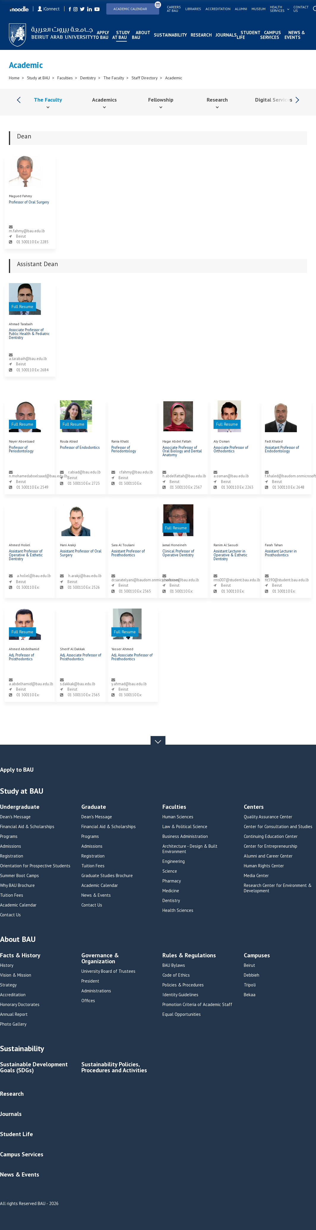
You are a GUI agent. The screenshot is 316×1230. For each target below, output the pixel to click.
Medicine (170, 890)
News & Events (295, 35)
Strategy (8, 985)
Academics (104, 99)
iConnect (49, 8)
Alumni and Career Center (268, 856)
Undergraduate (20, 807)
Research (201, 35)
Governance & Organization (100, 958)
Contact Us (10, 915)
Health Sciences (177, 910)
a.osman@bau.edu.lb (231, 475)
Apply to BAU (101, 35)
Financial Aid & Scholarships (27, 826)
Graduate (93, 807)
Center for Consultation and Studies (278, 826)
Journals (226, 35)
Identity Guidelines (180, 994)
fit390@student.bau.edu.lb (287, 579)
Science (169, 871)
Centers (254, 807)
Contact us (301, 8)
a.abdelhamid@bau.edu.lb (31, 683)
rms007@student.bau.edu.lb (237, 579)
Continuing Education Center (271, 836)
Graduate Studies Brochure (107, 875)
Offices (88, 1000)
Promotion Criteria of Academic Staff (197, 1004)
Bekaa (249, 994)
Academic (173, 78)
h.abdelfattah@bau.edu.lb (184, 475)
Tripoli (250, 985)
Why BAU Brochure (17, 885)
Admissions (10, 846)
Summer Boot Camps (19, 875)
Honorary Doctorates (20, 1004)
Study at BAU (121, 35)
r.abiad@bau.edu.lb (84, 472)
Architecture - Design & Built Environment (189, 849)
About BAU (141, 35)
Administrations (96, 991)
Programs (9, 836)
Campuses (257, 955)
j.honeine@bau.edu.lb (180, 579)
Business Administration (185, 836)
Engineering (173, 861)
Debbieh (251, 975)
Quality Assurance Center (268, 817)
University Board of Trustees (108, 971)
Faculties (65, 78)
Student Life (248, 35)
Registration (11, 856)
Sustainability (170, 35)
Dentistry (88, 78)
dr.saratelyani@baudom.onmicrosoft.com (145, 579)
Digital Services (273, 99)
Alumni (241, 9)
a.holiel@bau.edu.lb (34, 575)
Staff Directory (145, 78)
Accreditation (218, 9)
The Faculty (113, 78)
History (6, 965)
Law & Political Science (184, 826)
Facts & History (20, 955)
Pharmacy (171, 881)
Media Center (256, 875)
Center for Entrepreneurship (270, 846)
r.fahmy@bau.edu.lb (136, 472)
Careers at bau (174, 8)
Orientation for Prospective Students (35, 866)
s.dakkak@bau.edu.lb (77, 683)
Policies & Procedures (183, 985)
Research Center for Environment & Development (278, 888)
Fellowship (160, 99)
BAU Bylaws (173, 965)
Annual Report (14, 1014)
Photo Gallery (13, 1024)
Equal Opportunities (181, 1014)
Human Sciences (177, 817)
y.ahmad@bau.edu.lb (129, 683)
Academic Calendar (136, 7)
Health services (277, 8)
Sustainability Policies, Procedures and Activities (114, 1067)
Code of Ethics (176, 975)
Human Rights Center (264, 866)
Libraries (193, 9)
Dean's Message (15, 817)
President (90, 981)
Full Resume (22, 306)
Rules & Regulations (189, 955)
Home (14, 78)
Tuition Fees (11, 895)
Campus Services (270, 35)
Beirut (249, 965)
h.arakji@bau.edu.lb (85, 575)
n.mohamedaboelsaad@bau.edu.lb (38, 475)
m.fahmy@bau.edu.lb (27, 230)
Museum (259, 9)
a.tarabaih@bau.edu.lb (28, 358)
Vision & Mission (15, 975)
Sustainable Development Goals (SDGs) (34, 1067)
